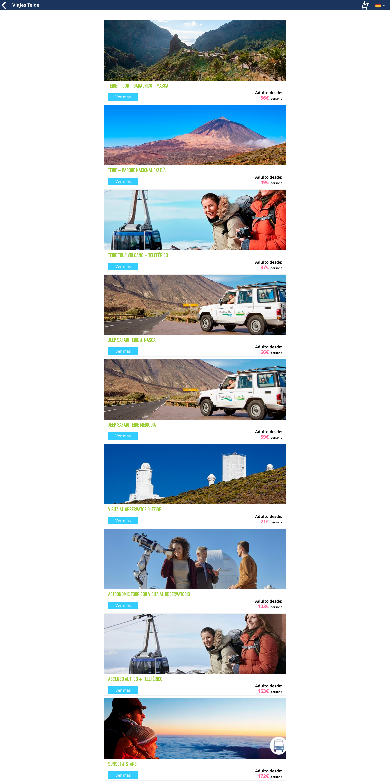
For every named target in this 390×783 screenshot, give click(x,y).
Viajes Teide (25, 5)
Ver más (123, 97)
